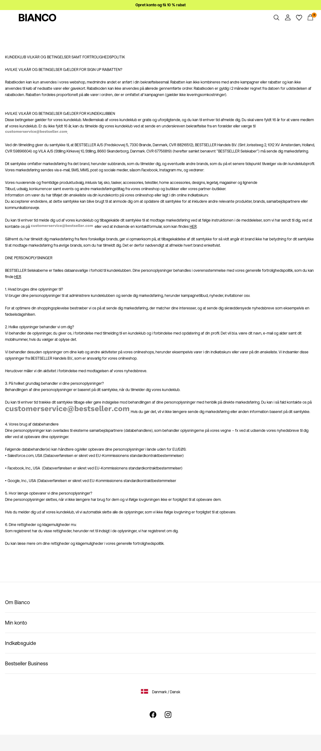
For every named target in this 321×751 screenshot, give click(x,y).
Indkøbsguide (20, 643)
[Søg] (276, 17)
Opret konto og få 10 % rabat (160, 5)
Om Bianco (17, 602)
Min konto (16, 622)
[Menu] (10, 17)
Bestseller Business (26, 663)
